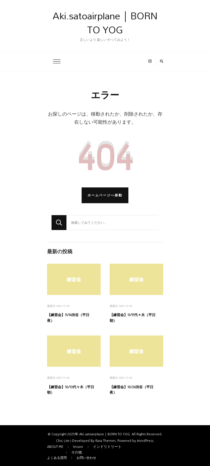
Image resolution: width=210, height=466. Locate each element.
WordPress (145, 441)
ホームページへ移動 (105, 195)
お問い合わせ (86, 457)
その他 (76, 452)
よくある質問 (57, 457)
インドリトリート (107, 447)
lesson (78, 447)
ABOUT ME (55, 447)
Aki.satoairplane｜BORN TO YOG (105, 23)
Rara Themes (105, 441)
